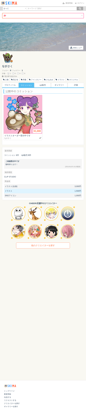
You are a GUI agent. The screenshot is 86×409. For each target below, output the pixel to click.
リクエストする (10, 400)
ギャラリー (59, 85)
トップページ (9, 391)
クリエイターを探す (12, 403)
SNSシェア (76, 47)
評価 (76, 85)
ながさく (7, 138)
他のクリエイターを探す (43, 245)
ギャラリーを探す (11, 406)
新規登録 (7, 394)
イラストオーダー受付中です (17, 135)
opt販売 (43, 85)
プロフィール (9, 85)
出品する (7, 397)
